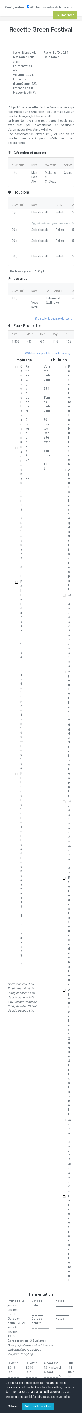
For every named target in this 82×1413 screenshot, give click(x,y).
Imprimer (65, 15)
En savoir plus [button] (60, 1396)
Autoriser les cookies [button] (37, 1406)
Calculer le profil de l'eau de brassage (48, 353)
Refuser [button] (13, 1406)
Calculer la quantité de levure (53, 318)
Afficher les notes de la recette (49, 7)
